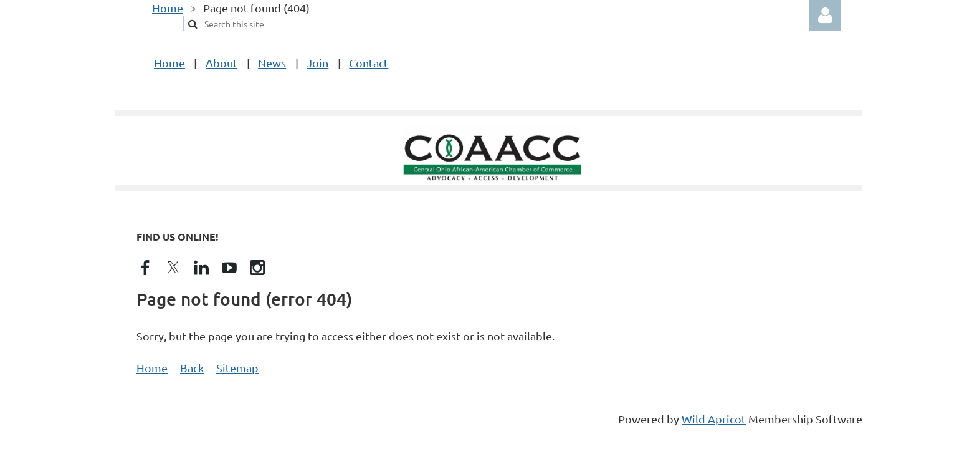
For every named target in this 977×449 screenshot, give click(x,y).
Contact (368, 62)
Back (192, 367)
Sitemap (237, 367)
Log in (825, 15)
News (272, 62)
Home (167, 7)
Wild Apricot (714, 418)
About (221, 62)
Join (317, 62)
